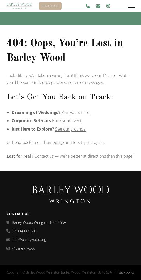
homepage (54, 142)
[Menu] (131, 6)
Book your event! (67, 121)
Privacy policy (124, 272)
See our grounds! (70, 129)
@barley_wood (23, 248)
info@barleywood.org (29, 239)
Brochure (50, 6)
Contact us (44, 156)
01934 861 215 (25, 231)
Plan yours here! (76, 112)
